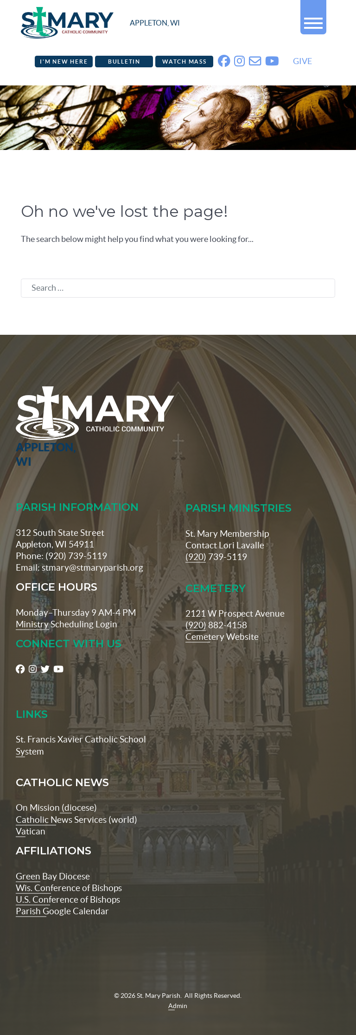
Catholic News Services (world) (76, 806)
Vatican (30, 818)
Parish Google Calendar (62, 897)
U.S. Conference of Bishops (68, 886)
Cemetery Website (222, 623)
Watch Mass (184, 62)
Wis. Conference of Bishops (69, 874)
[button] (313, 19)
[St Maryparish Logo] (42, 414)
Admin (177, 992)
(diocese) (78, 794)
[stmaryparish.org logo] (100, 23)
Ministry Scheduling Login (66, 610)
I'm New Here (64, 62)
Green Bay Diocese (53, 863)
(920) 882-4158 (216, 611)
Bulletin (124, 62)
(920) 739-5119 (216, 543)
